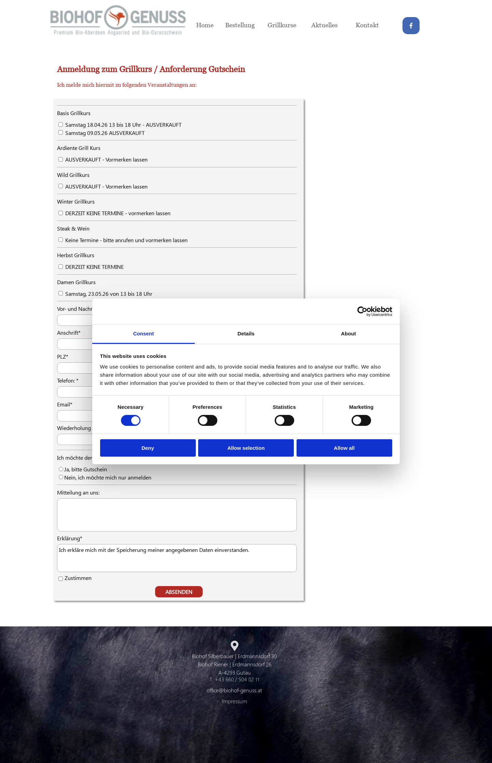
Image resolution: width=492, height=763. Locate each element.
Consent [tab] (143, 333)
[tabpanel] (212, 76)
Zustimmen (78, 577)
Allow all (344, 448)
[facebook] (411, 25)
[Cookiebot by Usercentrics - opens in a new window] (362, 311)
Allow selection (245, 448)
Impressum (234, 701)
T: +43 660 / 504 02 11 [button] (234, 679)
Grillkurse (282, 25)
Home (205, 25)
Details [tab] (246, 333)
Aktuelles (324, 25)
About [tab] (348, 333)
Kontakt (367, 25)
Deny (147, 448)
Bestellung (240, 25)
